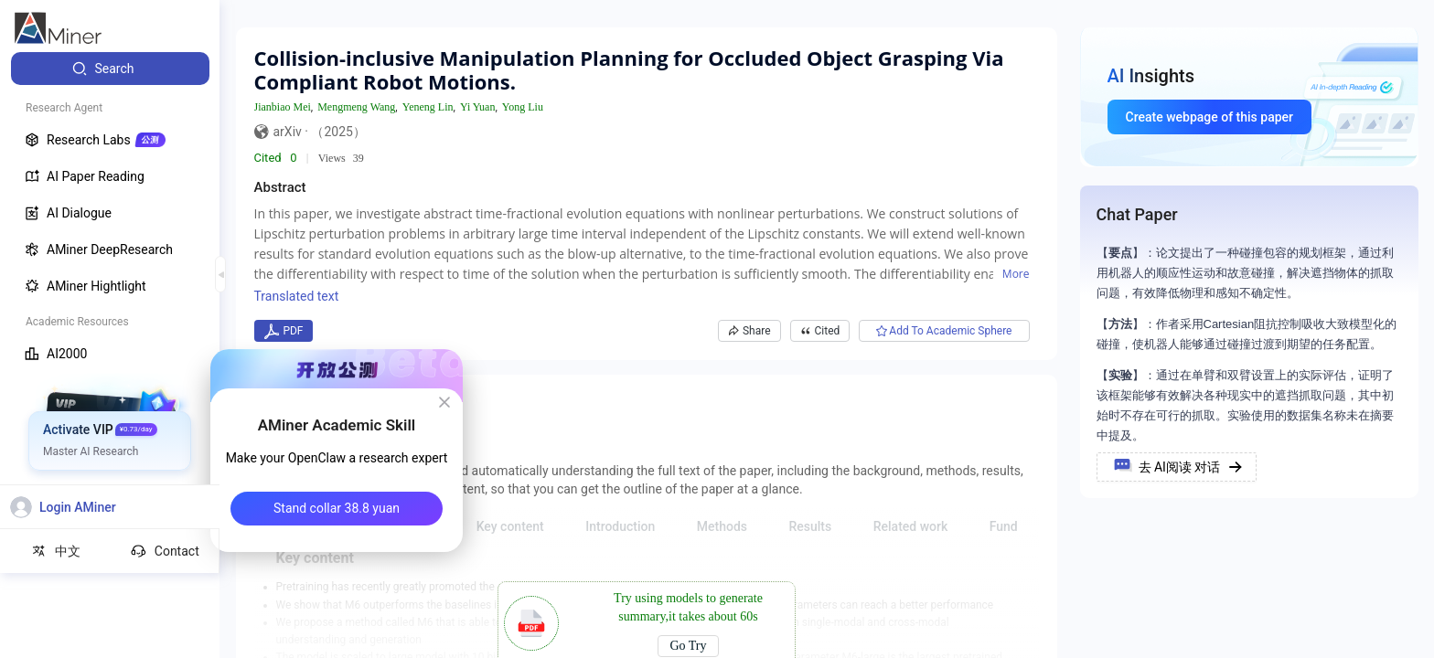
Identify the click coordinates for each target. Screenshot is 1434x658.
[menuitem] (110, 68)
